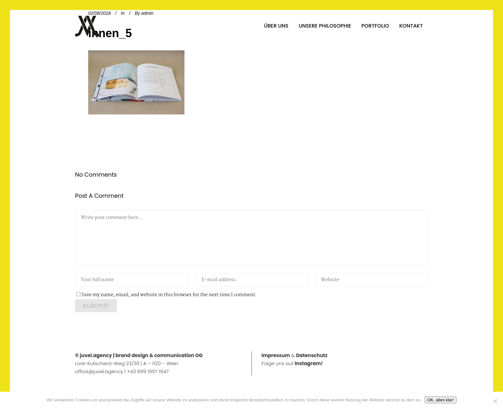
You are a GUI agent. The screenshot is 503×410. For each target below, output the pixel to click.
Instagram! (308, 363)
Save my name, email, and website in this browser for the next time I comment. (169, 295)
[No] (495, 401)
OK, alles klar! (440, 399)
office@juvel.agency (99, 371)
